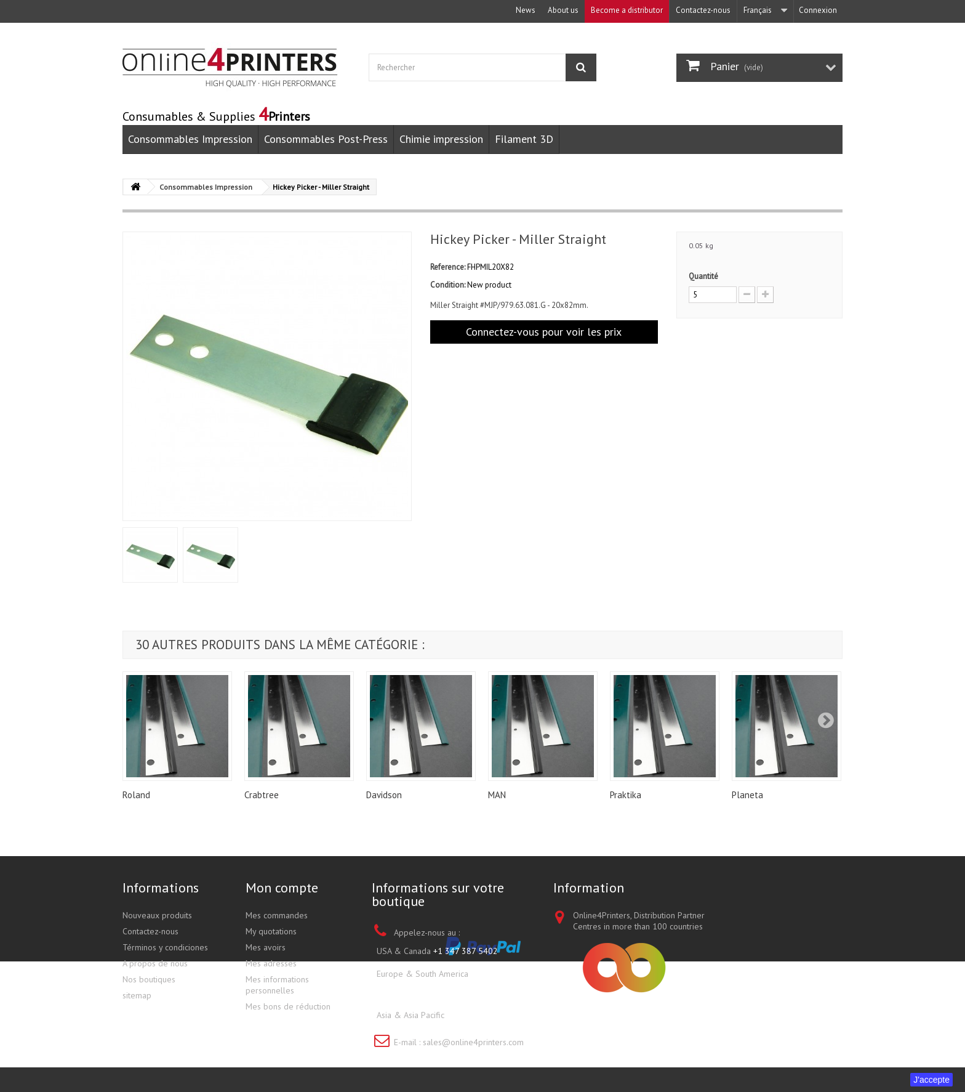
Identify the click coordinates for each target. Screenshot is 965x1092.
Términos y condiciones (165, 947)
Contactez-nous (703, 10)
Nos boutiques (148, 979)
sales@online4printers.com (473, 1042)
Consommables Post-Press (326, 139)
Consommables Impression (190, 139)
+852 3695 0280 (478, 1015)
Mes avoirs (266, 947)
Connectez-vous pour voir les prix (544, 332)
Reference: (447, 267)
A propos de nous (155, 963)
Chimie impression (441, 139)
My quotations (271, 931)
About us (563, 10)
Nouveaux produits (157, 915)
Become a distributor (627, 10)
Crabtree (261, 795)
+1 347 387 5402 (465, 951)
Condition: (447, 285)
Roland (136, 795)
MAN (497, 795)
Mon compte (282, 887)
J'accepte (931, 1080)
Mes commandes (277, 915)
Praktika (625, 795)
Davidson (384, 795)
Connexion (818, 10)
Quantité (703, 276)
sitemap (136, 995)
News (525, 10)
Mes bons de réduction (288, 1006)
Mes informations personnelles (277, 985)
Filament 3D (524, 139)
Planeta (747, 795)
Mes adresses (271, 963)
